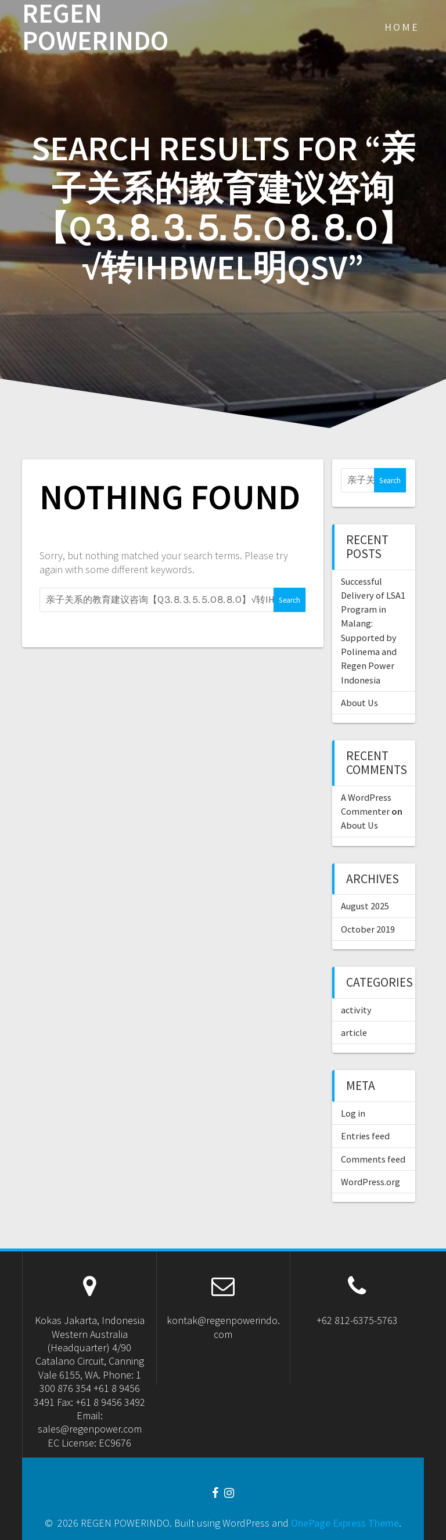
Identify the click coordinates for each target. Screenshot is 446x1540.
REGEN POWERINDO (95, 27)
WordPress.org (370, 1182)
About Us (359, 702)
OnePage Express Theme (345, 1523)
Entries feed (365, 1136)
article (354, 1032)
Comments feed (373, 1159)
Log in (353, 1113)
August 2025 (365, 906)
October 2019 (368, 929)
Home (401, 27)
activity (356, 1010)
